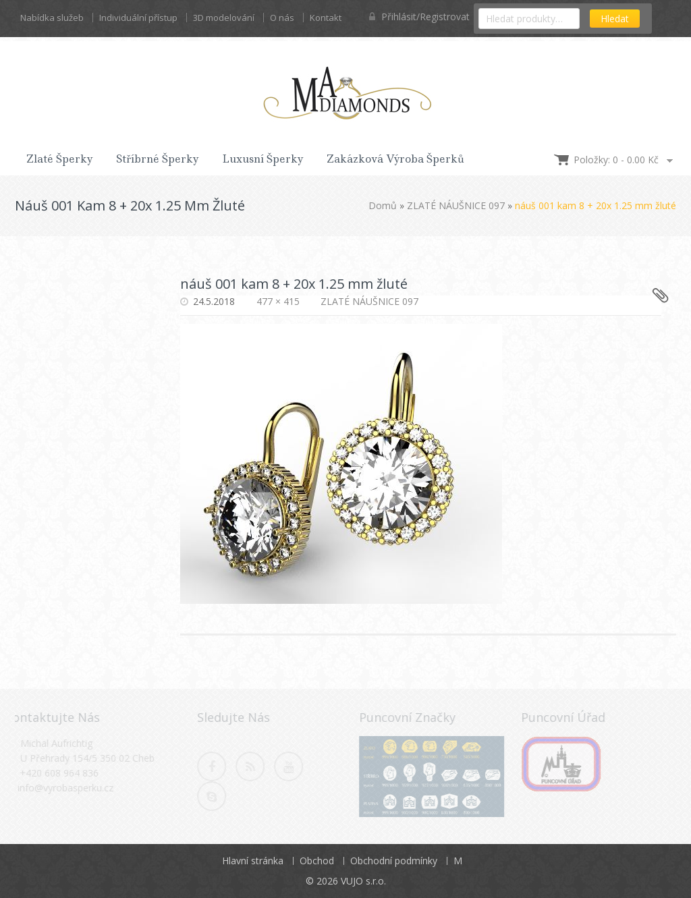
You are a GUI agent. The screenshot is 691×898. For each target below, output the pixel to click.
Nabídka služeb (52, 17)
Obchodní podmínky (393, 860)
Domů (382, 205)
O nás (282, 17)
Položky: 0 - (616, 159)
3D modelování (223, 17)
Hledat (615, 18)
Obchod (317, 860)
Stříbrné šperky (157, 159)
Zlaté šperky (59, 159)
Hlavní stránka (252, 860)
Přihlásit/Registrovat (419, 16)
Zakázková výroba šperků (395, 159)
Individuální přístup (138, 17)
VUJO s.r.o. (363, 880)
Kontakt (325, 17)
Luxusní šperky (263, 159)
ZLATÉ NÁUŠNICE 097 (456, 205)
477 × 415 (278, 301)
